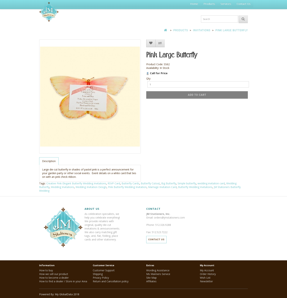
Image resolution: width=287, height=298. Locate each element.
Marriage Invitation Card (162, 187)
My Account (207, 270)
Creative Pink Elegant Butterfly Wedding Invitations (76, 183)
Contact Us (244, 3)
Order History (208, 274)
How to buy (46, 270)
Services (226, 3)
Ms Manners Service (158, 274)
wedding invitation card (211, 183)
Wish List (205, 277)
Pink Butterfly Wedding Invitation (127, 187)
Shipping (98, 274)
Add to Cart (197, 94)
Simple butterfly (187, 183)
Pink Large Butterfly (231, 30)
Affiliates (151, 281)
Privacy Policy (101, 277)
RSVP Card (114, 183)
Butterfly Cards (130, 183)
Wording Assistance (157, 270)
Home (194, 3)
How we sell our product (53, 274)
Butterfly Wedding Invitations (195, 187)
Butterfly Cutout (150, 183)
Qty (148, 78)
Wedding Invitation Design (91, 187)
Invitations (201, 30)
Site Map (151, 277)
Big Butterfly (168, 183)
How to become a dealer (54, 277)
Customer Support (104, 270)
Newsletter (206, 281)
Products (209, 3)
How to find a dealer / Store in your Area (63, 281)
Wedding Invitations (62, 187)
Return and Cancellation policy (110, 281)
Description (49, 161)
